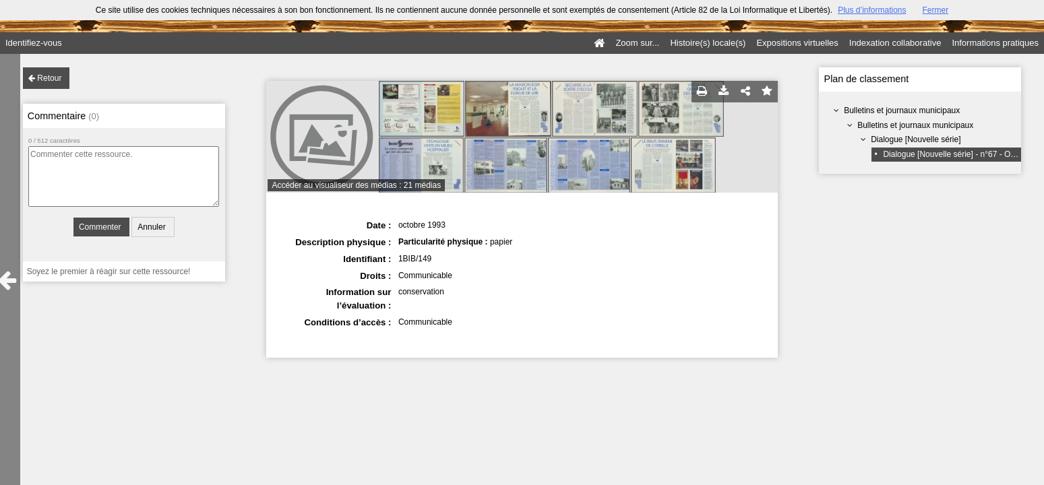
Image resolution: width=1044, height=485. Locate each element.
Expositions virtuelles (797, 43)
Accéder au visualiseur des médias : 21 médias (356, 185)
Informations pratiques (995, 43)
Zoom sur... (637, 43)
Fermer (936, 10)
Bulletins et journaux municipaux (902, 110)
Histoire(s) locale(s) (707, 43)
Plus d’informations (872, 10)
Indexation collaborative (895, 43)
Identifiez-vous (33, 43)
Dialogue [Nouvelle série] (915, 139)
